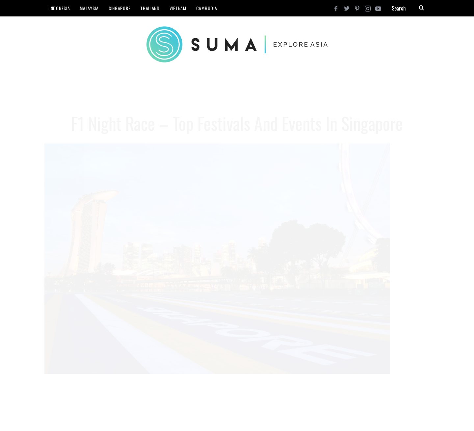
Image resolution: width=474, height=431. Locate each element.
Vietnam (178, 8)
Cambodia (206, 8)
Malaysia (89, 8)
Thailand (150, 8)
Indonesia (59, 8)
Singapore (119, 8)
